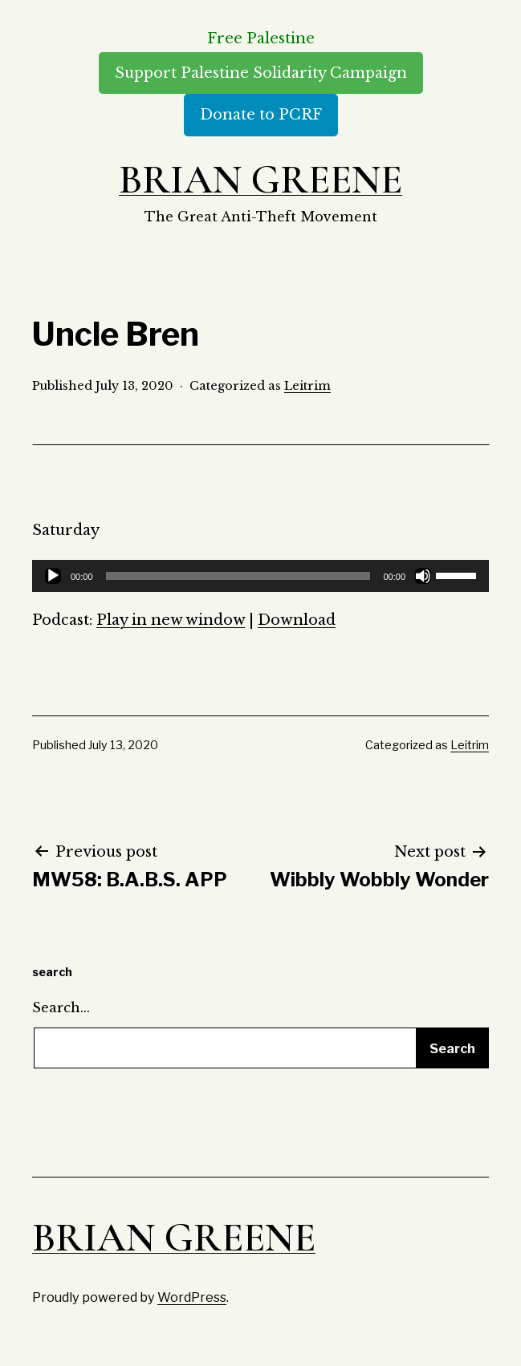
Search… (61, 1007)
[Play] (53, 576)
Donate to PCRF (261, 115)
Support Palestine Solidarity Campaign (261, 73)
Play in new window (170, 620)
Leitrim (307, 386)
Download (297, 620)
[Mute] (423, 576)
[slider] (238, 576)
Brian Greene (260, 180)
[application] (260, 576)
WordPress (191, 1297)
